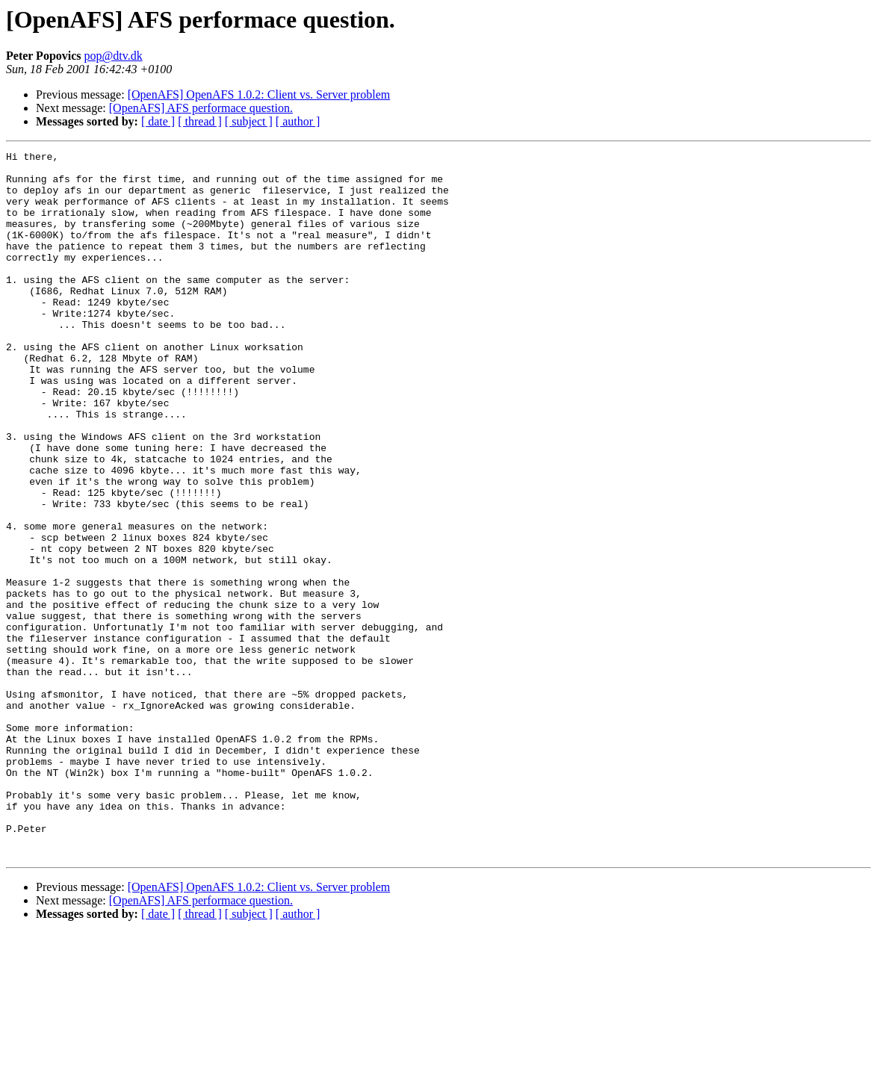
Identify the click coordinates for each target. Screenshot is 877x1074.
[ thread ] (200, 121)
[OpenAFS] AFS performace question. (201, 108)
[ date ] (158, 121)
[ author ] (298, 121)
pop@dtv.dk (113, 55)
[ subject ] (249, 121)
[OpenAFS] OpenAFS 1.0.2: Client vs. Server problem (259, 94)
